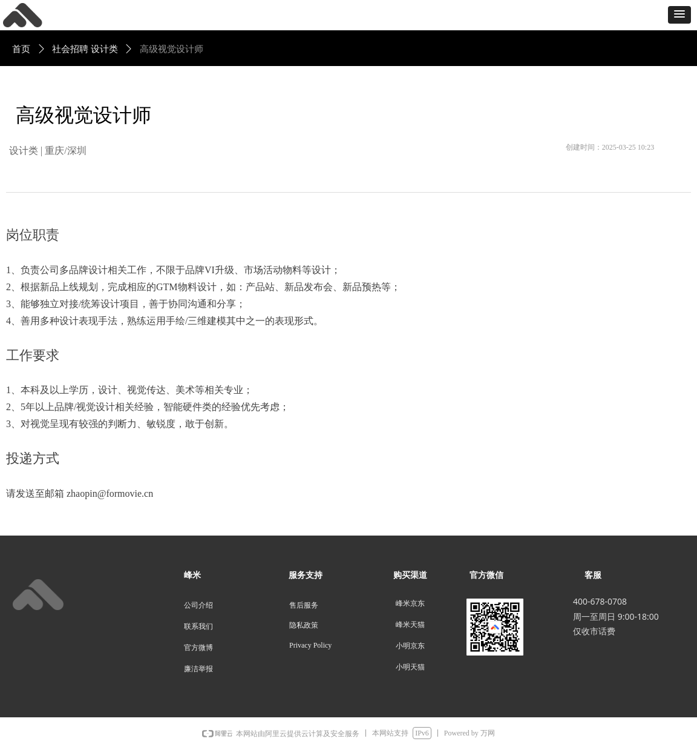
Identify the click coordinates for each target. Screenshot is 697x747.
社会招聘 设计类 (85, 49)
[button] (679, 15)
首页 (21, 49)
